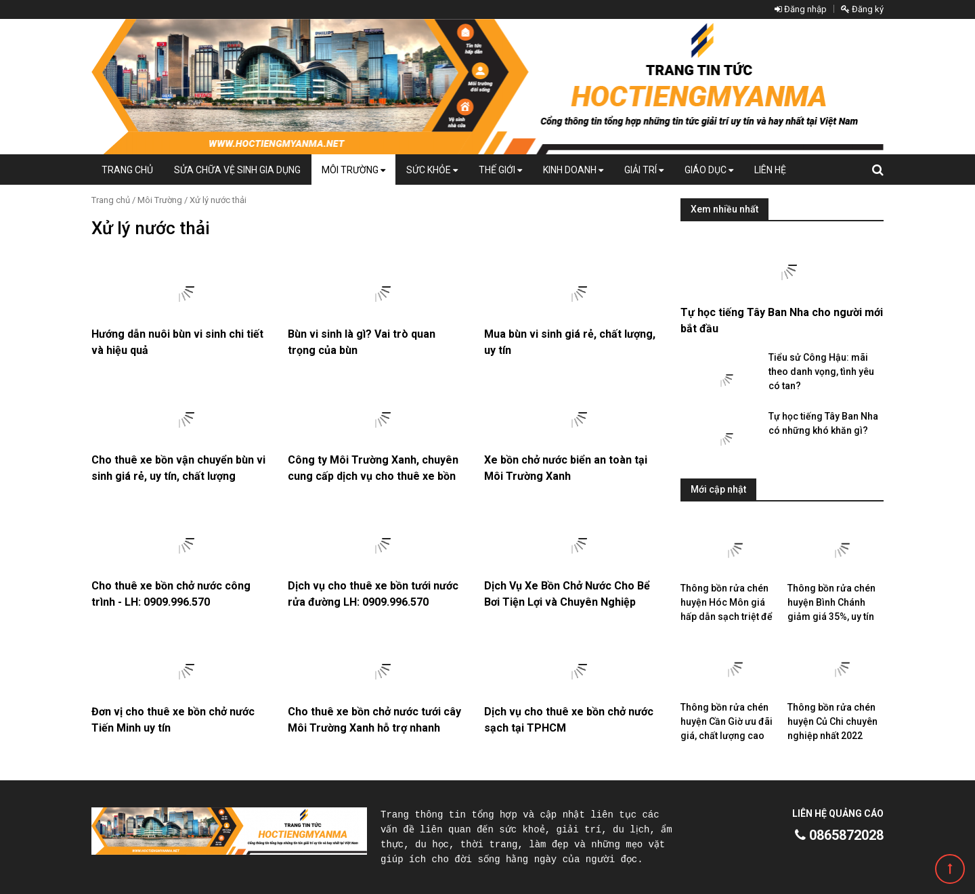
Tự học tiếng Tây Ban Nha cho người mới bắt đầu (781, 320)
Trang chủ (127, 169)
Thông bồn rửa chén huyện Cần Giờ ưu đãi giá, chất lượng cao (726, 721)
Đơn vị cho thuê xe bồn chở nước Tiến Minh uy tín (173, 719)
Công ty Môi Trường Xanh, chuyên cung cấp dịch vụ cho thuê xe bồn (373, 468)
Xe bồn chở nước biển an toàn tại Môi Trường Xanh (565, 468)
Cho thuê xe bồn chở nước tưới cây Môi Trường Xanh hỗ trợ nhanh (374, 719)
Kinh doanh (573, 169)
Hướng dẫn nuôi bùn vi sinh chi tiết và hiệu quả (177, 342)
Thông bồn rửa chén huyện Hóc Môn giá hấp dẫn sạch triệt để (726, 602)
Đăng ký (862, 9)
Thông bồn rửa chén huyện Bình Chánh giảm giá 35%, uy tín (831, 602)
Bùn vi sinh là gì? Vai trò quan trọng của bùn (361, 342)
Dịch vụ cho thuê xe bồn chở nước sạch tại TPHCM (568, 719)
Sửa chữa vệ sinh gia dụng (237, 169)
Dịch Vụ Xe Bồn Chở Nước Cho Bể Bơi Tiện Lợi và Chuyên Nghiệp (567, 593)
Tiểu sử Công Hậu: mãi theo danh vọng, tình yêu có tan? (821, 371)
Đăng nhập (801, 9)
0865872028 (839, 835)
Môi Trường (353, 169)
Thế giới (500, 169)
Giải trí (644, 169)
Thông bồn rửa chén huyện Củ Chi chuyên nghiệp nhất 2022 (832, 721)
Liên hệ (770, 169)
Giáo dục (709, 169)
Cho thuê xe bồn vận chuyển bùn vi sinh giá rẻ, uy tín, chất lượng (178, 468)
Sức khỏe (432, 169)
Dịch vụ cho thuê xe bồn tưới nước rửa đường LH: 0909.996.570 (373, 593)
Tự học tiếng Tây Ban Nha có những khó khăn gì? (823, 423)
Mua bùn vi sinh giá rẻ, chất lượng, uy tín (569, 342)
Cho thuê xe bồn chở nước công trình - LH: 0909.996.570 (171, 593)
